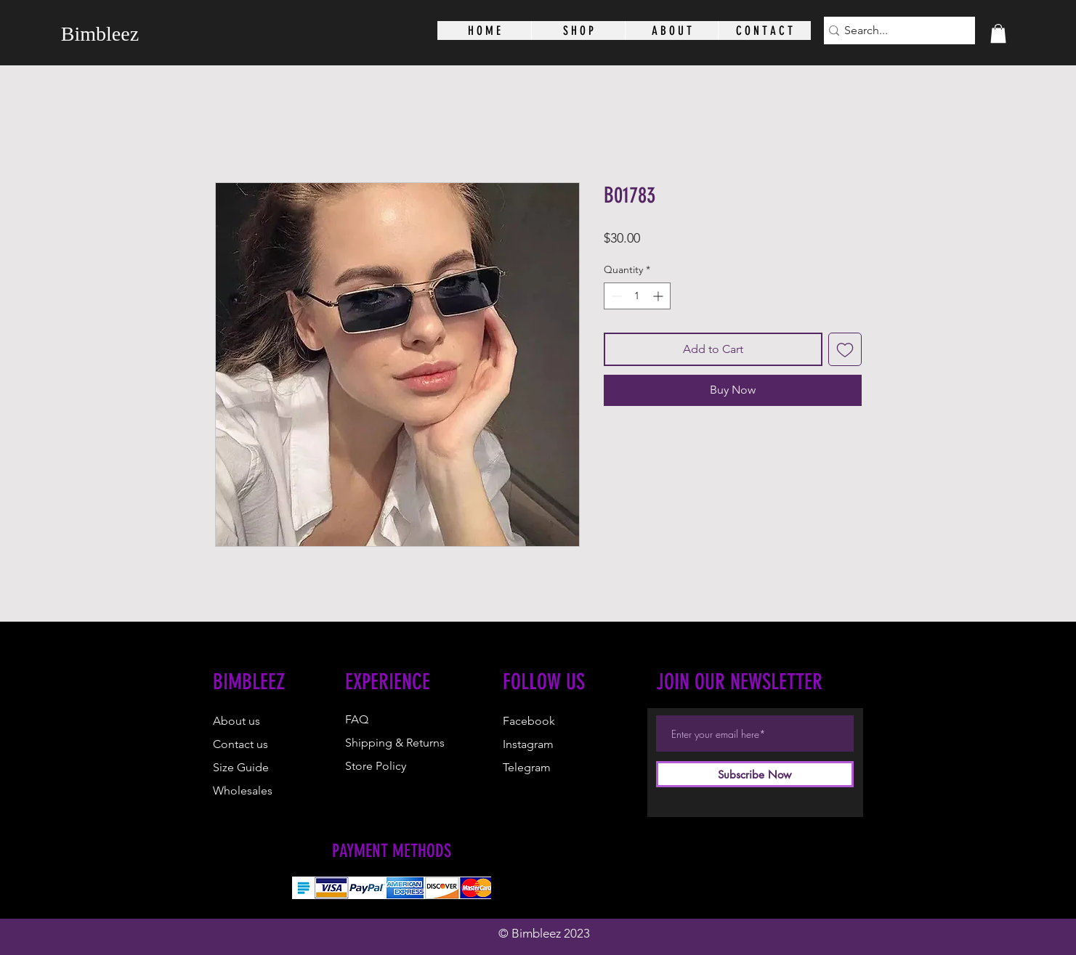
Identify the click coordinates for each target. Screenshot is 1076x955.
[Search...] (894, 30)
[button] (998, 33)
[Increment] (659, 296)
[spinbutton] (637, 296)
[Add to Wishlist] (845, 349)
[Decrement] (615, 296)
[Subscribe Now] (755, 774)
